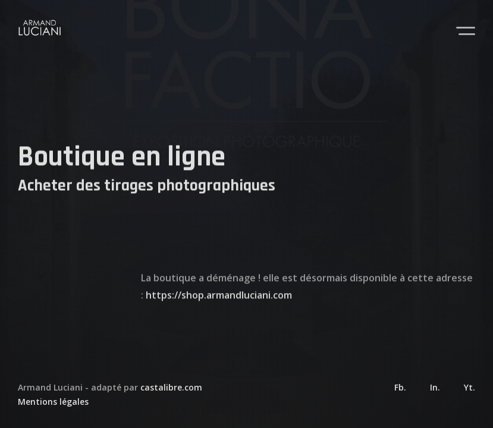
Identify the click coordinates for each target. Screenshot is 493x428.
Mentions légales (53, 401)
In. (435, 387)
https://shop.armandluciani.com (219, 303)
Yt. (469, 387)
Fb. (400, 387)
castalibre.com (171, 387)
